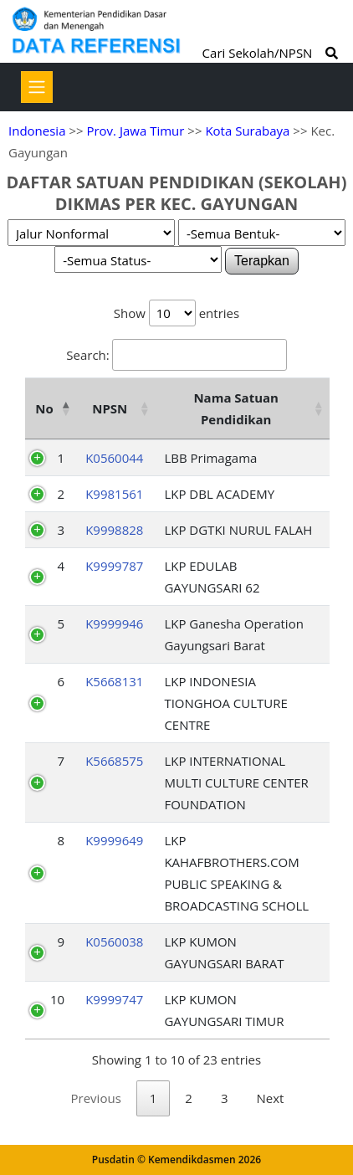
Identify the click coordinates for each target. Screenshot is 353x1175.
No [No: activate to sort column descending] (44, 408)
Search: (176, 355)
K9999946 (114, 623)
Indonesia (36, 130)
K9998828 (114, 529)
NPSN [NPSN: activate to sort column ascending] (109, 408)
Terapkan (261, 261)
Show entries (176, 313)
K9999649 (114, 840)
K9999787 (114, 565)
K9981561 (114, 493)
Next (270, 1098)
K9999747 (114, 999)
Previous (96, 1098)
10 (57, 999)
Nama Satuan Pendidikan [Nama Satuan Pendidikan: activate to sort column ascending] (236, 408)
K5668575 (114, 760)
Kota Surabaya (247, 130)
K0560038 (114, 941)
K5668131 (114, 681)
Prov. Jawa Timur (135, 130)
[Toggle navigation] (37, 87)
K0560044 (114, 457)
